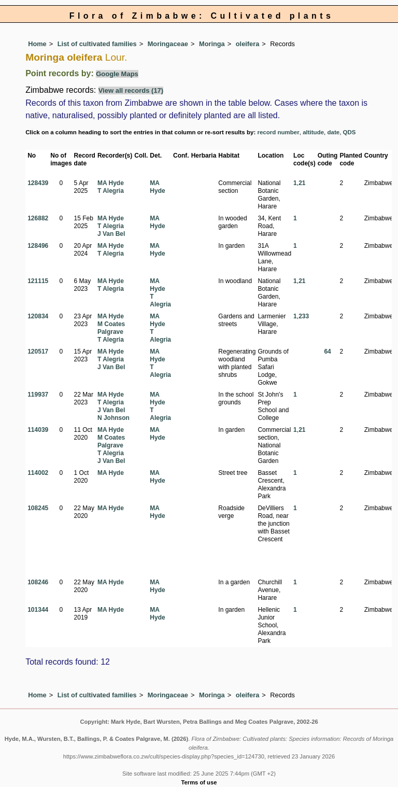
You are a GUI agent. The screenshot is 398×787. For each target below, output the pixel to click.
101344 (37, 609)
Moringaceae (168, 44)
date (334, 132)
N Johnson (113, 417)
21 (301, 183)
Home (37, 44)
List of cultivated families (97, 44)
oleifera (248, 44)
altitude (313, 132)
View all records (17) (131, 90)
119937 (37, 394)
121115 (37, 281)
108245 (37, 508)
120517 (37, 351)
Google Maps (117, 74)
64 (327, 351)
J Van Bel (111, 233)
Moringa (212, 44)
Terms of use (199, 782)
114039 (37, 429)
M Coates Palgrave (111, 327)
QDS (349, 132)
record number (278, 132)
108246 (37, 582)
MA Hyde (110, 183)
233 (303, 316)
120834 (37, 316)
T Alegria (110, 190)
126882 (37, 218)
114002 (37, 472)
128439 (37, 183)
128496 (37, 245)
